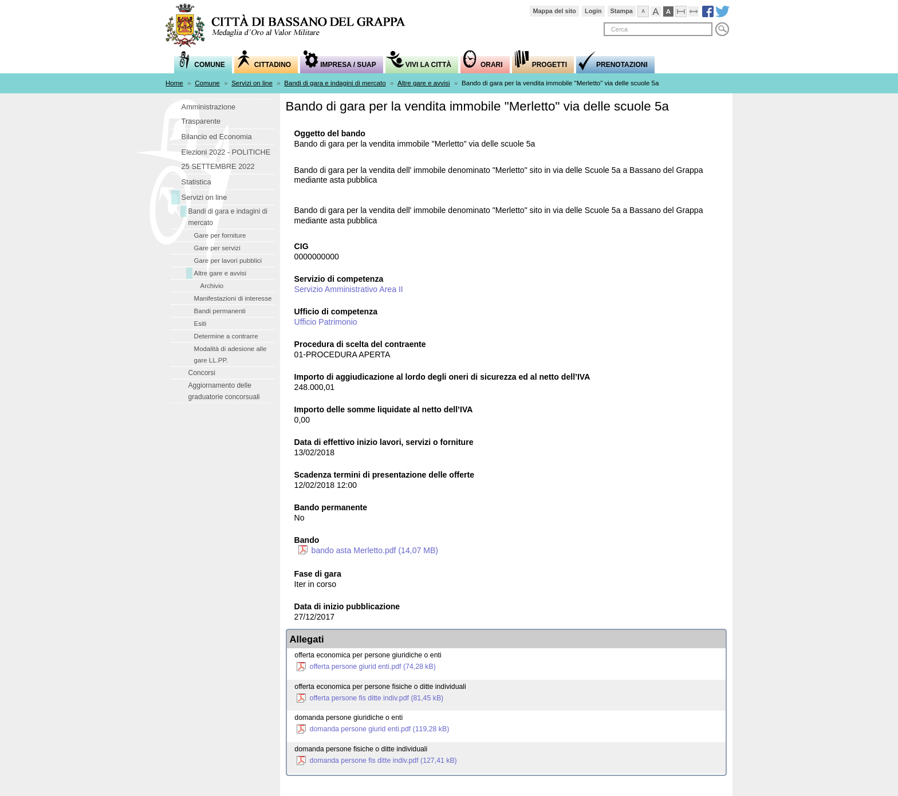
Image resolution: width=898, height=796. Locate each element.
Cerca (722, 29)
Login (593, 10)
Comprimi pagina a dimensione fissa (686, 9)
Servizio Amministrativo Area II (348, 289)
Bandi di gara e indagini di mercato (334, 83)
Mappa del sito (554, 10)
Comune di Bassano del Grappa (292, 26)
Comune (207, 83)
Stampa (622, 10)
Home (174, 83)
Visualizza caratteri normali (648, 9)
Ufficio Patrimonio (325, 321)
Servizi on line (252, 83)
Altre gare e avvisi (423, 83)
